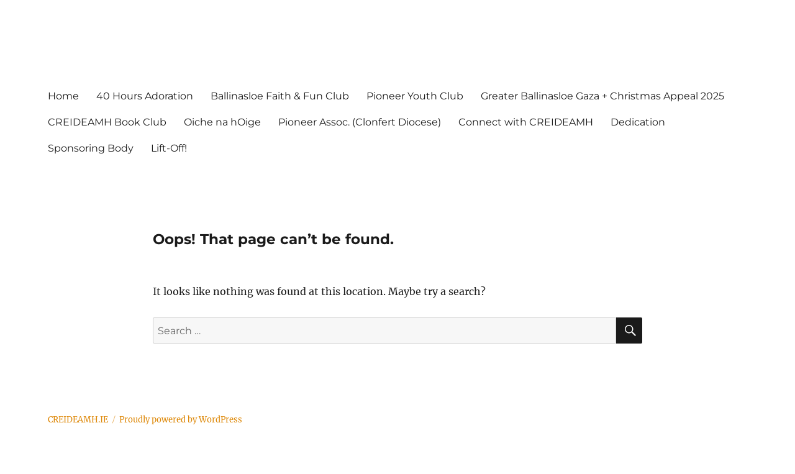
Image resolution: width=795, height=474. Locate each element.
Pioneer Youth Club (414, 96)
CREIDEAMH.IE (78, 419)
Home (63, 96)
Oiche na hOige (222, 122)
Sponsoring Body (91, 148)
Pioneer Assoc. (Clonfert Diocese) (359, 122)
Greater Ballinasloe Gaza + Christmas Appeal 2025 (602, 96)
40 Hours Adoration (144, 96)
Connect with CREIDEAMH (525, 122)
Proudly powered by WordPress (180, 419)
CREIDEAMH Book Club (107, 122)
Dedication (638, 122)
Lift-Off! (169, 148)
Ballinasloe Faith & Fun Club (280, 96)
